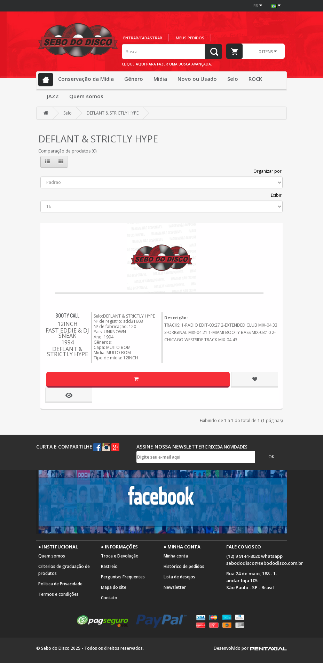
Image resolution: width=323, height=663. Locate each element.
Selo (232, 78)
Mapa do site (113, 587)
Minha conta (176, 556)
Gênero (133, 78)
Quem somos (86, 96)
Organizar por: (268, 171)
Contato (109, 598)
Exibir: (277, 195)
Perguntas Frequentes (123, 577)
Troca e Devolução (120, 556)
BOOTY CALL (67, 315)
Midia (160, 78)
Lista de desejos (179, 577)
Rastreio (109, 566)
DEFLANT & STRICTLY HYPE (113, 113)
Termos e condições (58, 594)
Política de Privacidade (60, 584)
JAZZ (53, 96)
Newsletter (175, 587)
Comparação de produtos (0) (67, 151)
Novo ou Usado (197, 78)
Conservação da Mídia (86, 78)
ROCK (255, 78)
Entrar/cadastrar (142, 37)
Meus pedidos (190, 37)
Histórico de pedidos (184, 566)
